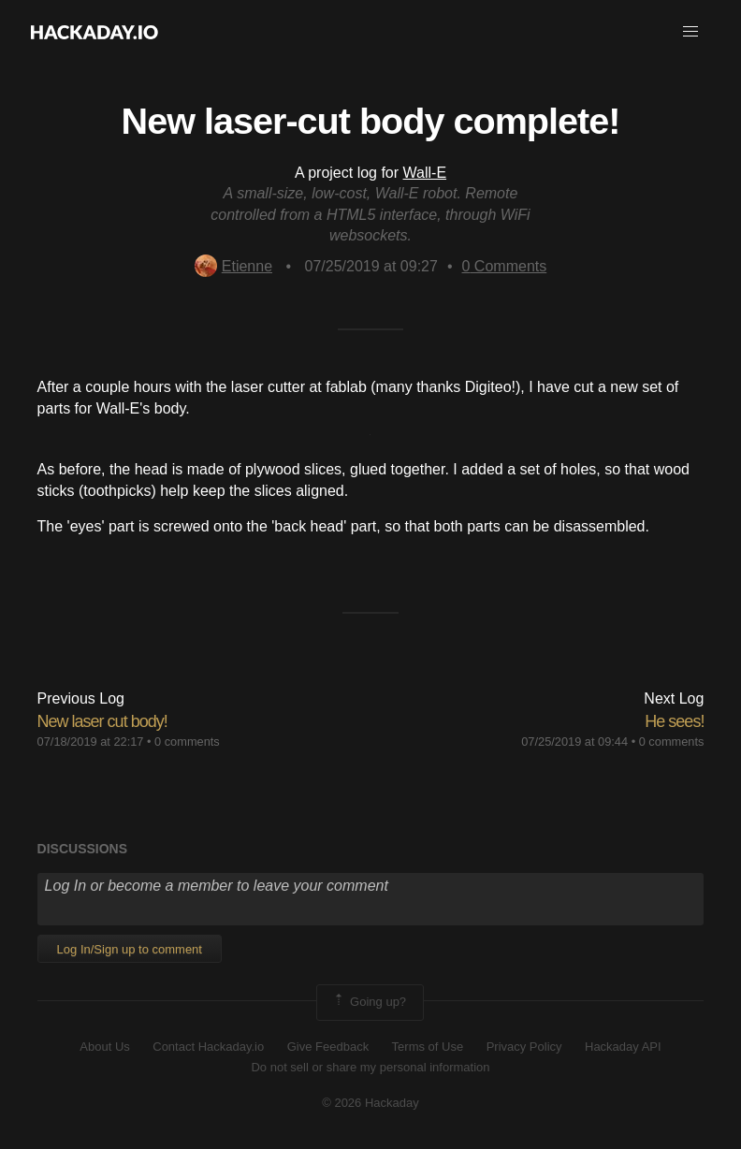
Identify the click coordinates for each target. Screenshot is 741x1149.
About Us (104, 1047)
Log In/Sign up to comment (129, 949)
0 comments (187, 741)
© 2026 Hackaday (370, 1103)
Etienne (233, 266)
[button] (690, 32)
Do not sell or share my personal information (370, 1067)
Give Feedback (328, 1047)
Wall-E (425, 173)
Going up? (368, 1002)
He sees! (674, 721)
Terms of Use (428, 1047)
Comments (504, 266)
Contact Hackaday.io (208, 1047)
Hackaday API (623, 1047)
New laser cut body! (102, 721)
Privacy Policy (524, 1047)
